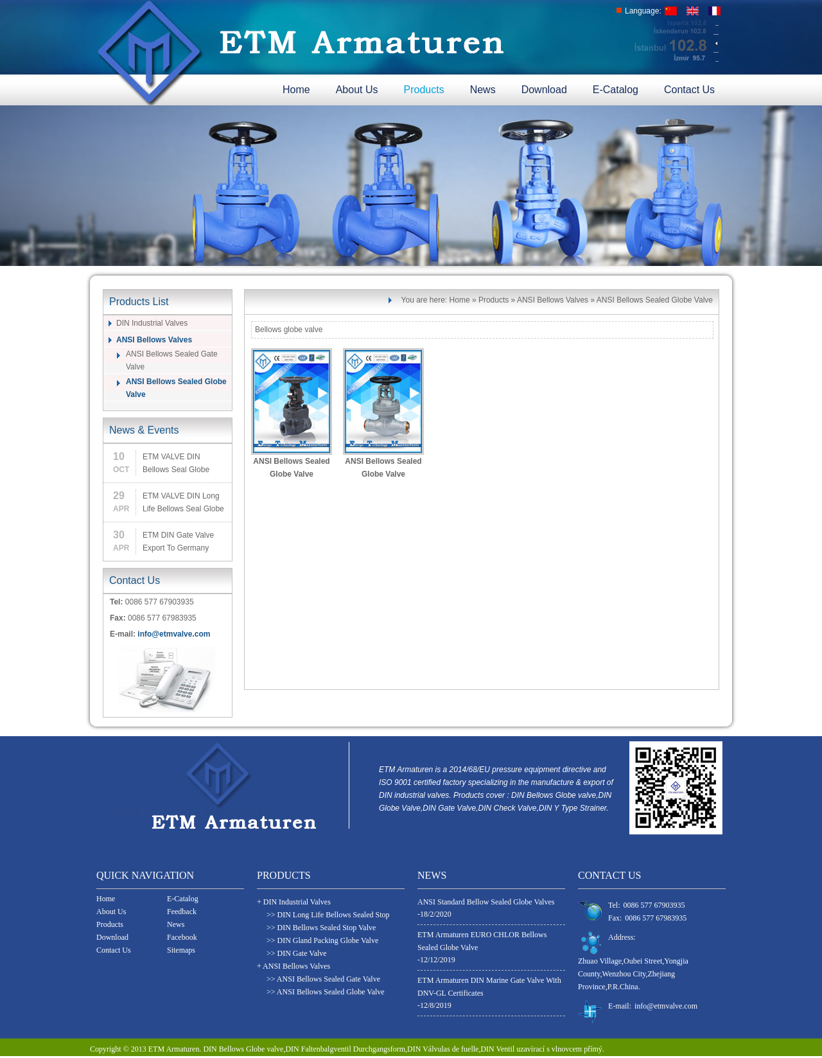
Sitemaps (181, 950)
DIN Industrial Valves (152, 323)
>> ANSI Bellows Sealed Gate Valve (323, 978)
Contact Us (689, 89)
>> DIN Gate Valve (297, 953)
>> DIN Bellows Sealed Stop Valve (321, 927)
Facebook (182, 937)
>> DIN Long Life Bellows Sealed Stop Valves (328, 915)
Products (424, 89)
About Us (357, 89)
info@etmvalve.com (173, 634)
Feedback (182, 911)
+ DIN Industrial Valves (294, 901)
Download (544, 89)
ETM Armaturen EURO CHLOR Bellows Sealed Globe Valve (482, 941)
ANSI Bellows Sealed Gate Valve (172, 360)
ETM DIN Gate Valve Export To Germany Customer (178, 542)
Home (296, 89)
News (483, 89)
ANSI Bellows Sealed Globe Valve (176, 388)
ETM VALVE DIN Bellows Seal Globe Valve (176, 464)
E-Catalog (615, 89)
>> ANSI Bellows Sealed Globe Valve (326, 991)
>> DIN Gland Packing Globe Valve (322, 940)
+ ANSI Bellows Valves (293, 966)
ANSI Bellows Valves (154, 339)
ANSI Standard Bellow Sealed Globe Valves (485, 901)
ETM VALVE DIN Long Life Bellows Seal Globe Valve (183, 503)
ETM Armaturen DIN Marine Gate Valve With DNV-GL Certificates (489, 987)
